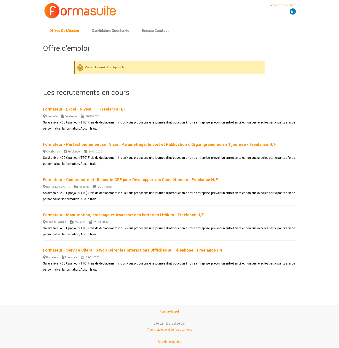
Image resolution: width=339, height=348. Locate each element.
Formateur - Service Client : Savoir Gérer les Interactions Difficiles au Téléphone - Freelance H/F (133, 250)
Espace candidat (155, 31)
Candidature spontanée (110, 31)
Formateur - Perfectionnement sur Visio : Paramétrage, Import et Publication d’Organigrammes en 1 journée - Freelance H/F (159, 144)
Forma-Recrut (169, 311)
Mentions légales (169, 341)
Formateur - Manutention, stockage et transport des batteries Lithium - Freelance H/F (123, 215)
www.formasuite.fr (283, 5)
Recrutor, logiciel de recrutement (169, 329)
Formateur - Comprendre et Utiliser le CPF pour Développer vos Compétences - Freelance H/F (130, 179)
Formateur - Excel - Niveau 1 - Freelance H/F (84, 109)
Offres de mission (64, 31)
